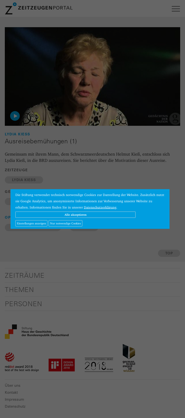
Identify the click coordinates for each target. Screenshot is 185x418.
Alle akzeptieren (75, 214)
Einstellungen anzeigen (31, 223)
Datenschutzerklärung (100, 207)
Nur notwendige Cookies (65, 223)
